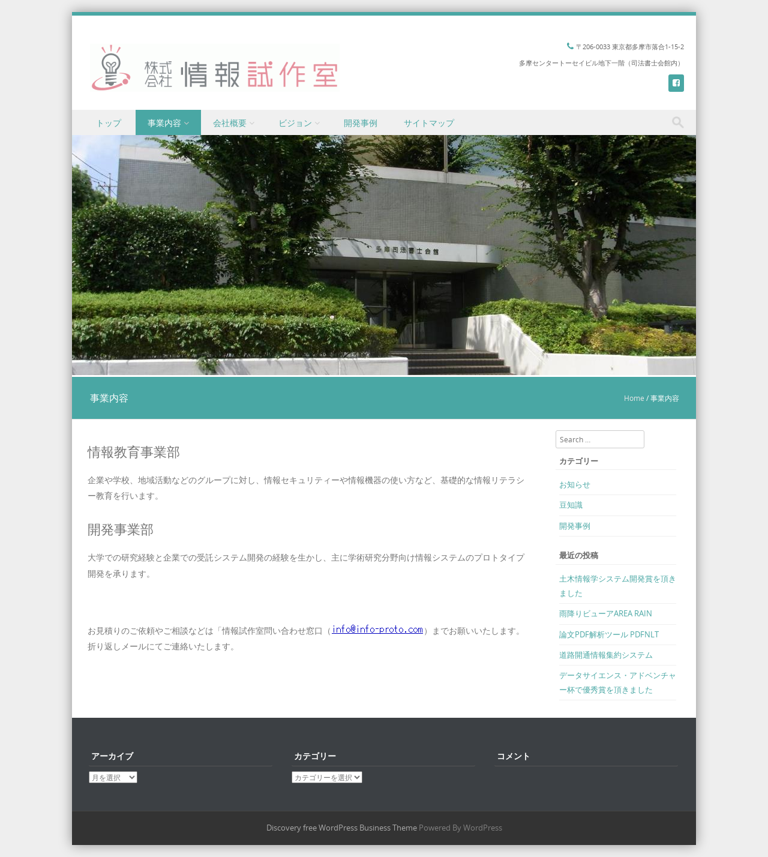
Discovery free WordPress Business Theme (341, 827)
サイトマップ (429, 122)
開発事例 (360, 122)
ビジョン (295, 122)
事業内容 (164, 122)
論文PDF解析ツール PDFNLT (609, 634)
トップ (108, 122)
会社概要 (230, 122)
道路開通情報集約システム (606, 654)
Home (634, 398)
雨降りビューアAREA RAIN (605, 613)
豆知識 (571, 504)
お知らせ (574, 484)
